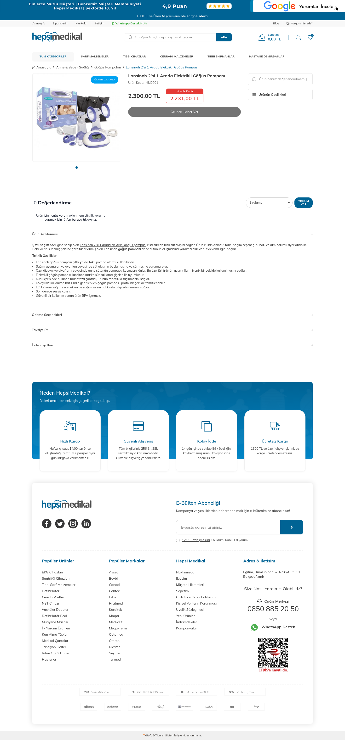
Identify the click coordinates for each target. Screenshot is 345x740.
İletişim (99, 23)
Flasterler (49, 659)
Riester (114, 647)
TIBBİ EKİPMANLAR (221, 56)
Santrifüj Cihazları (55, 578)
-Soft (148, 735)
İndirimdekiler (186, 622)
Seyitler (115, 653)
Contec (114, 591)
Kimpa (114, 616)
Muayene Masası (55, 622)
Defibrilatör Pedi (54, 616)
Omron (114, 641)
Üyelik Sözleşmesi (190, 609)
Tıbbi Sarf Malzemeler (58, 585)
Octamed (116, 634)
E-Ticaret (158, 735)
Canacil (115, 585)
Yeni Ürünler (185, 616)
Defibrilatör (50, 591)
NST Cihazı (50, 603)
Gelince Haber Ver (184, 112)
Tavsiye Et (172, 330)
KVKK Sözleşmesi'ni (196, 540)
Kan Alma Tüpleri (55, 634)
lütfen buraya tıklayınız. (80, 219)
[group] (77, 117)
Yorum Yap (303, 202)
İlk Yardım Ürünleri (56, 628)
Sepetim (182, 591)
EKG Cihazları (52, 572)
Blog (276, 23)
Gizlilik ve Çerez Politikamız (197, 597)
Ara (224, 37)
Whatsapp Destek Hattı (129, 23)
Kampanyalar (186, 628)
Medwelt (115, 622)
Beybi (113, 578)
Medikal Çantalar (55, 641)
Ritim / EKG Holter (55, 653)
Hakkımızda (185, 572)
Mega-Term (118, 628)
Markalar (82, 23)
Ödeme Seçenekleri (172, 315)
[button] (76, 167)
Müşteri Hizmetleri (190, 585)
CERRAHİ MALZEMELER (176, 56)
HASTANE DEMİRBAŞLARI (267, 56)
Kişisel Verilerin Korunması (196, 603)
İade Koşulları (172, 345)
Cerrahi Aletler (53, 597)
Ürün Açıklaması (172, 234)
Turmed (115, 659)
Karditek (115, 609)
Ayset (113, 572)
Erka (112, 597)
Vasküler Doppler (55, 609)
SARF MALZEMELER (95, 56)
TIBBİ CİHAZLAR (134, 56)
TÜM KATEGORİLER (53, 56)
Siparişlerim (60, 23)
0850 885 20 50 (273, 608)
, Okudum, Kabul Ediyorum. (212, 540)
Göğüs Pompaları (107, 67)
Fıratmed (116, 603)
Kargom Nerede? (300, 23)
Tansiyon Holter (54, 647)
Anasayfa (38, 23)
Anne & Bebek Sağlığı (73, 67)
